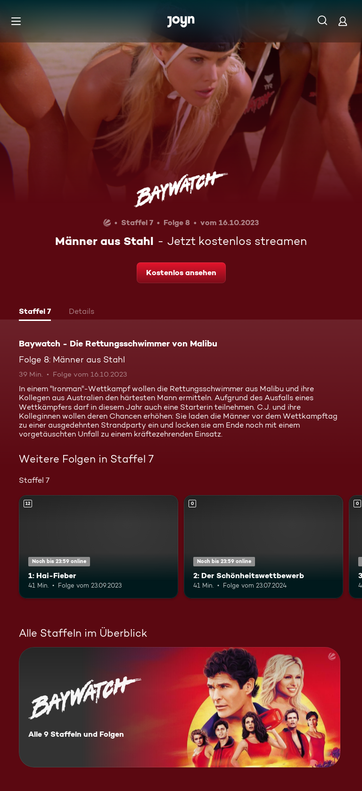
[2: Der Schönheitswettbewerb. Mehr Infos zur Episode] (263, 547)
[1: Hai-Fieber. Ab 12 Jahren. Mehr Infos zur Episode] (98, 547)
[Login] (342, 21)
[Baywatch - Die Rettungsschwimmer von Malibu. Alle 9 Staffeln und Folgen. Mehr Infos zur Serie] (179, 707)
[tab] (35, 312)
